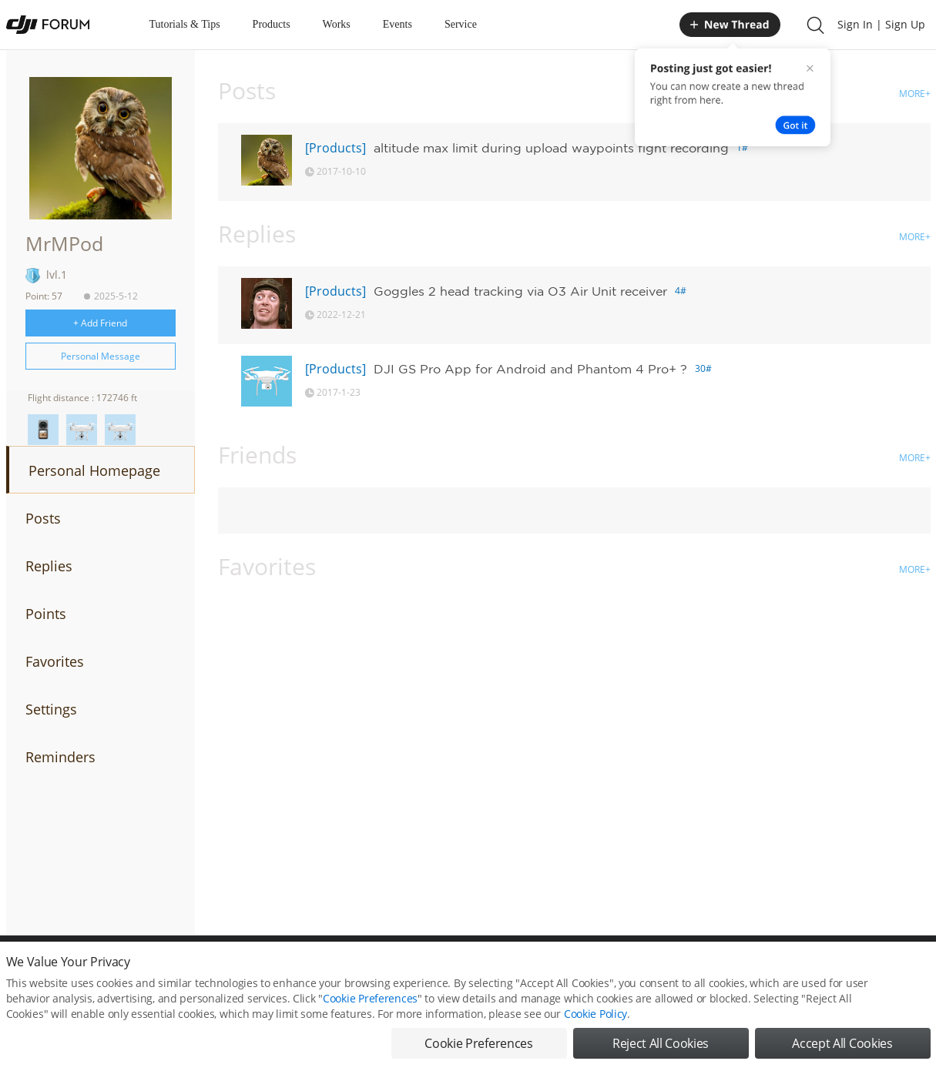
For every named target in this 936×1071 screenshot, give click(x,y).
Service (461, 24)
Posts (43, 518)
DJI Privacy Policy (233, 969)
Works (337, 24)
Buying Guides (808, 969)
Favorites (54, 661)
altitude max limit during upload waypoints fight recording (551, 148)
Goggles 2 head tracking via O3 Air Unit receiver (520, 291)
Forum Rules (410, 969)
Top (922, 969)
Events (397, 24)
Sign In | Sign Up (881, 24)
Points (45, 613)
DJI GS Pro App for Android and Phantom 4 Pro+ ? (530, 369)
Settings (51, 709)
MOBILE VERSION (605, 969)
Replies (48, 566)
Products (271, 24)
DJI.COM (681, 969)
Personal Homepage (94, 470)
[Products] (335, 147)
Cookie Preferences (326, 969)
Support (877, 969)
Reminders (60, 757)
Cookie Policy (595, 1051)
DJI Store (738, 969)
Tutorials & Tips (184, 24)
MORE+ (915, 93)
